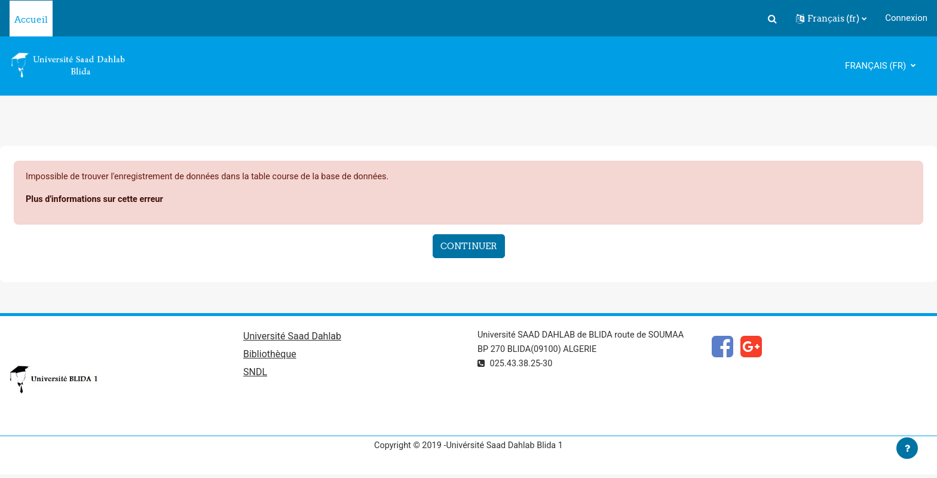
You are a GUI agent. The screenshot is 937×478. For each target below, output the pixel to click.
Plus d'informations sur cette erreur (97, 200)
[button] (772, 18)
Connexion (906, 18)
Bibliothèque (269, 356)
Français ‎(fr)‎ (876, 65)
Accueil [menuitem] (31, 19)
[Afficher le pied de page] (907, 448)
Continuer (468, 247)
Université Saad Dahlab (292, 338)
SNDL (255, 374)
